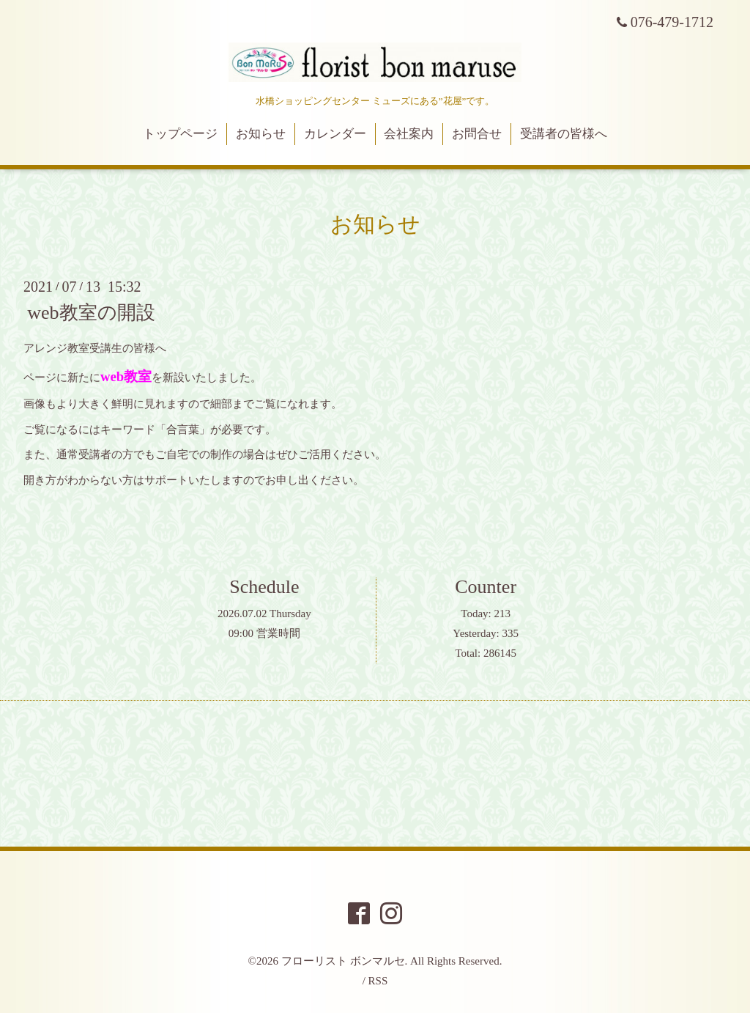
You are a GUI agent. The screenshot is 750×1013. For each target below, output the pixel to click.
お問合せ (477, 134)
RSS (378, 981)
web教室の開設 (91, 312)
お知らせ (261, 134)
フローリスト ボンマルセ (343, 961)
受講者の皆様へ (563, 134)
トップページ (180, 134)
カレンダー (335, 134)
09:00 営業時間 (264, 633)
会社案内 (409, 134)
